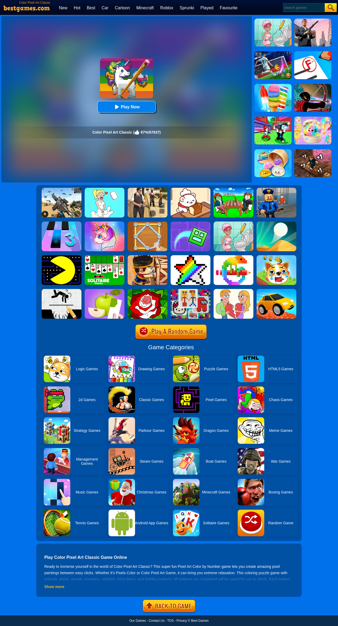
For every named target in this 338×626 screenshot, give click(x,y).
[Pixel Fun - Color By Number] (104, 223)
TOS (170, 621)
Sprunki (187, 8)
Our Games (137, 621)
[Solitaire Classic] (104, 257)
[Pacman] (61, 257)
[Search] (303, 7)
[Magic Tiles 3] (61, 223)
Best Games (200, 621)
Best (91, 8)
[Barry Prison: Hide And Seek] (276, 189)
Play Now (126, 107)
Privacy (181, 621)
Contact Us (156, 621)
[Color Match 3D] (104, 291)
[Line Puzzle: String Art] (147, 223)
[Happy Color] (147, 291)
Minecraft (145, 8)
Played (207, 8)
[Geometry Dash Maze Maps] (190, 223)
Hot (77, 8)
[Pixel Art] (233, 257)
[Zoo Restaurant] (190, 189)
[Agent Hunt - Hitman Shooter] (147, 189)
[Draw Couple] (233, 291)
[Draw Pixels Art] (190, 257)
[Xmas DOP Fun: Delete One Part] (104, 189)
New (63, 8)
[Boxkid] (147, 257)
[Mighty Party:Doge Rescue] (276, 257)
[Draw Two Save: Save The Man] (61, 291)
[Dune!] (276, 223)
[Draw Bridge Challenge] (276, 291)
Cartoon (122, 8)
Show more (54, 587)
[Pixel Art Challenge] (190, 291)
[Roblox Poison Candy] (233, 189)
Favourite (228, 8)
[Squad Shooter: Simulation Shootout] (61, 189)
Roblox (166, 8)
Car (105, 8)
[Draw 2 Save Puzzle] (233, 223)
